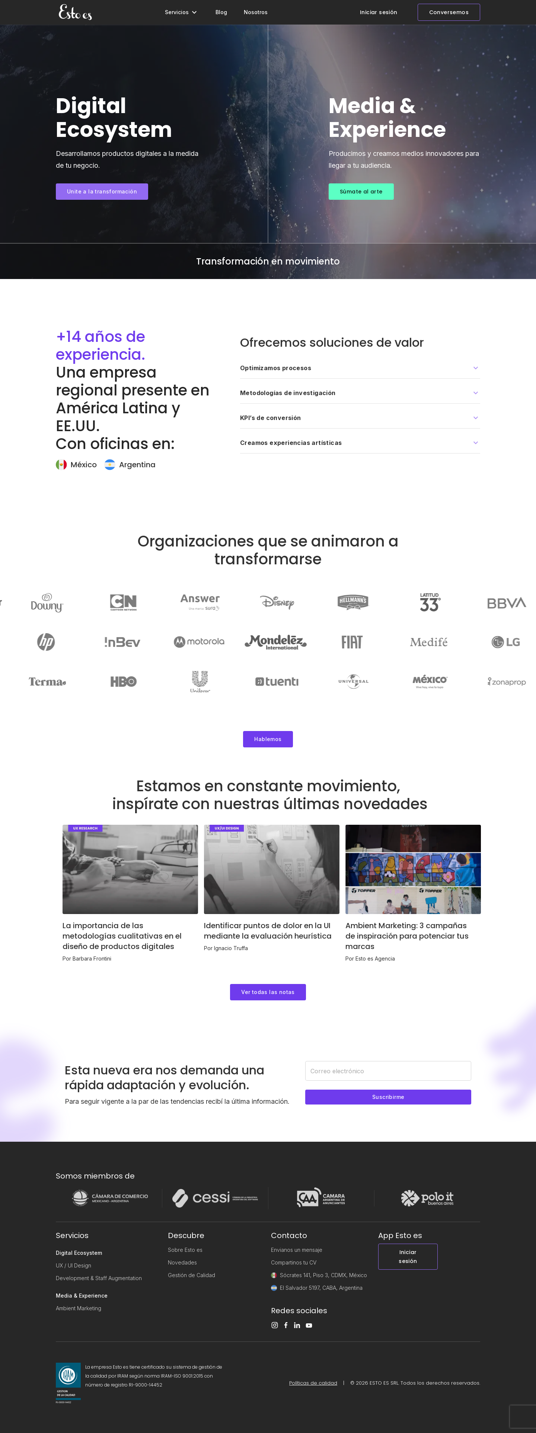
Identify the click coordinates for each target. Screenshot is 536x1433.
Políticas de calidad (313, 1382)
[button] (360, 368)
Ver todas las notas (268, 992)
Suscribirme (388, 1097)
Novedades (182, 1262)
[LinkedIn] (299, 1325)
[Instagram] (277, 1325)
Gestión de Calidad (191, 1275)
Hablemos (267, 739)
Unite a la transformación (102, 191)
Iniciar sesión (379, 12)
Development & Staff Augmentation (99, 1278)
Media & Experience (82, 1295)
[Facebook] (288, 1325)
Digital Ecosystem (79, 1253)
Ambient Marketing (78, 1308)
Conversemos (449, 12)
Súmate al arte (361, 191)
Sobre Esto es (185, 1250)
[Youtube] (311, 1325)
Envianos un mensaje (296, 1250)
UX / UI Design (73, 1265)
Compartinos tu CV (293, 1262)
